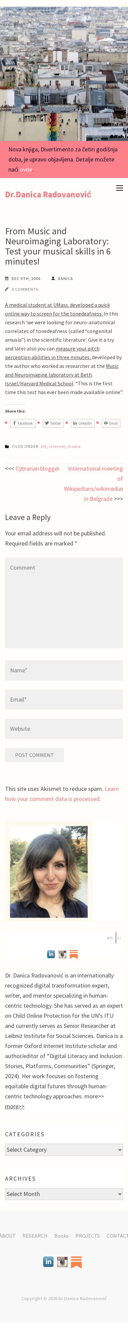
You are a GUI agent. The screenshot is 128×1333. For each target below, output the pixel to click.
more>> (14, 1106)
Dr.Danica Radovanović (48, 194)
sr (119, 937)
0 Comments (25, 289)
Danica (65, 278)
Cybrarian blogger (37, 468)
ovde (26, 169)
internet (57, 446)
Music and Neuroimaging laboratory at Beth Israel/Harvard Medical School (62, 375)
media (74, 446)
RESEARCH (35, 1235)
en (110, 937)
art (44, 446)
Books (61, 1235)
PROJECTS (87, 1235)
